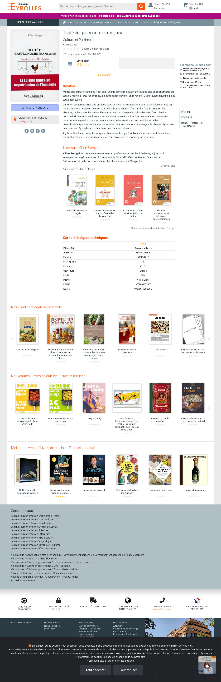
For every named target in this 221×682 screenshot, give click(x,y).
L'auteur (186, 117)
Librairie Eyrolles (52, 626)
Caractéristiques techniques (192, 124)
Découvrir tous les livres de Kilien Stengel (153, 228)
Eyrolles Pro (49, 629)
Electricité (51, 558)
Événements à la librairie (125, 634)
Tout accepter (95, 670)
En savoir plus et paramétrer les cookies (111, 660)
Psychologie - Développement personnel (70, 555)
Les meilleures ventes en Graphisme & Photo (35, 515)
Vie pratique (17, 555)
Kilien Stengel (70, 44)
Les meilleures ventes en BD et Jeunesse (33, 548)
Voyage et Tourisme (22, 573)
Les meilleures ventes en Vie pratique (31, 541)
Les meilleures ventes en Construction (31, 523)
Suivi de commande (88, 626)
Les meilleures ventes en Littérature (30, 534)
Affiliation (117, 626)
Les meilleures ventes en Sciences (29, 530)
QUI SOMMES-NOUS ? (20, 622)
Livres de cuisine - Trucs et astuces (73, 562)
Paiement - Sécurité (88, 631)
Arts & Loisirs (18, 580)
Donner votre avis (99, 48)
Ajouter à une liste (35, 107)
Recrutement (119, 631)
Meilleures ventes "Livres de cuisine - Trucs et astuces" (53, 448)
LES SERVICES (120, 622)
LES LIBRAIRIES (51, 622)
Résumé (186, 112)
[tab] (91, 63)
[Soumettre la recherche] (141, 6)
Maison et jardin (35, 558)
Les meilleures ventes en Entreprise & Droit (34, 526)
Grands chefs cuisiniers (66, 569)
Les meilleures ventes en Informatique (32, 519)
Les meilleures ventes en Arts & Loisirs (32, 537)
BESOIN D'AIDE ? (86, 622)
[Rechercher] (98, 6)
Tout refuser (128, 670)
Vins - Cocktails (62, 565)
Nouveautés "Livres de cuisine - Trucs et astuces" (48, 376)
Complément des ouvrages (126, 629)
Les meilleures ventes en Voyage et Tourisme (35, 545)
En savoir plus (168, 165)
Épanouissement (135, 555)
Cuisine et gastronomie (39, 562)
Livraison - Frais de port (90, 629)
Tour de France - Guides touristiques (54, 573)
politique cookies (112, 645)
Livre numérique (86, 634)
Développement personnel (109, 555)
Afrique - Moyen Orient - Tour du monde (57, 576)
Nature (31, 580)
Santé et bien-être (36, 555)
